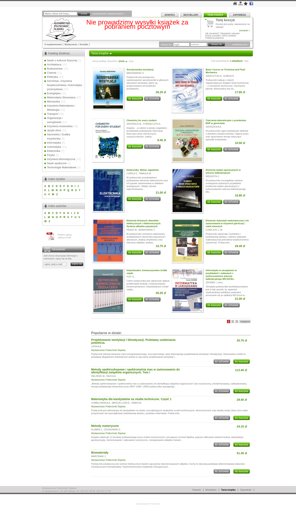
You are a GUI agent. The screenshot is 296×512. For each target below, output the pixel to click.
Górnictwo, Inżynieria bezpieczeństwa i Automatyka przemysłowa (64, 85)
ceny (131, 61)
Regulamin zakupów (230, 33)
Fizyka (51, 155)
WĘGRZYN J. (213, 176)
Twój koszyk (225, 20)
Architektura (54, 64)
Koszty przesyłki (213, 36)
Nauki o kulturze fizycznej (62, 60)
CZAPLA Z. (132, 173)
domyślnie (112, 61)
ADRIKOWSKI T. (146, 230)
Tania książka (215, 15)
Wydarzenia (70, 44)
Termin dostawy (229, 36)
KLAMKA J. (97, 429)
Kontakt (84, 44)
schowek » (244, 30)
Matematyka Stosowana (61, 97)
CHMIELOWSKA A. (101, 403)
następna (245, 321)
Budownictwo (55, 68)
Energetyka (54, 93)
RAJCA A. (111, 376)
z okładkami (236, 61)
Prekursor (155, 504)
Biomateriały (100, 452)
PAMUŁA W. (145, 173)
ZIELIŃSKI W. (98, 376)
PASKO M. (132, 230)
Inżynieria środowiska (60, 126)
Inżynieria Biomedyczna (61, 159)
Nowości (170, 15)
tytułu (123, 61)
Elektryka (52, 76)
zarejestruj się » (240, 44)
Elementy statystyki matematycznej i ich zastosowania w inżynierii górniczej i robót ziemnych (227, 223)
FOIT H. (131, 276)
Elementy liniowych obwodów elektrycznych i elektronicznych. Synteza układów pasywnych (144, 223)
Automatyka (54, 146)
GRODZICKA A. (214, 126)
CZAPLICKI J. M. (214, 230)
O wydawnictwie (53, 44)
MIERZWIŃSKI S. (136, 73)
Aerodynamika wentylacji (140, 69)
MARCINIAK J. (98, 456)
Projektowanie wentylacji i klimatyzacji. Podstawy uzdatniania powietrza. (133, 341)
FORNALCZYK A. (152, 124)
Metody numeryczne (105, 425)
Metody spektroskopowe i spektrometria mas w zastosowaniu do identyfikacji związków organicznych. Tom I (135, 371)
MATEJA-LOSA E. (121, 403)
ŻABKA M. (136, 403)
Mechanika (53, 101)
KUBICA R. (229, 76)
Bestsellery (191, 15)
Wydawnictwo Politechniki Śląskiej (108, 350)
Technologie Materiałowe (61, 167)
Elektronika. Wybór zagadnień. (143, 170)
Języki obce (54, 130)
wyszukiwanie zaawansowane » (109, 13)
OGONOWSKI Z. (112, 429)
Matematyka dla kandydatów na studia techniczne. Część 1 (131, 399)
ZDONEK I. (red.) (214, 282)
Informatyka (54, 142)
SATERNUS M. (134, 124)
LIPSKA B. (96, 346)
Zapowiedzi (239, 15)
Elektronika (53, 150)
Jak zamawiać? (212, 33)
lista (246, 61)
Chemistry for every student (142, 120)
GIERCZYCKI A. (214, 76)
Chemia (51, 72)
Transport (52, 113)
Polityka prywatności (214, 38)
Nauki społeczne (57, 163)
